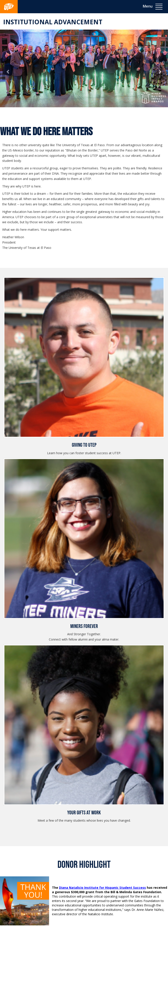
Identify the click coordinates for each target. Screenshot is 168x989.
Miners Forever (84, 626)
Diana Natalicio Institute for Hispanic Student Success (102, 887)
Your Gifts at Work (84, 812)
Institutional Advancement (52, 22)
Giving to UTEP (84, 445)
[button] (8, 72)
